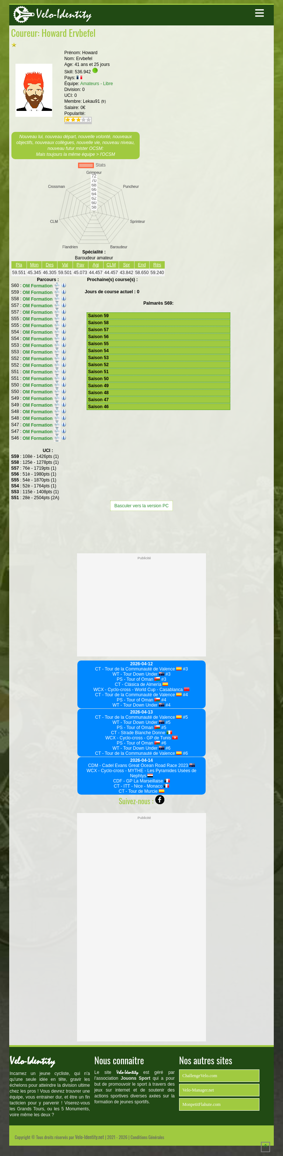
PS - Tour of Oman (138, 679)
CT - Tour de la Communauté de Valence (138, 669)
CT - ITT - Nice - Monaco (142, 786)
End (142, 264)
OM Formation (41, 285)
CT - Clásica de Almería (141, 684)
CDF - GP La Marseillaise (141, 781)
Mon (34, 264)
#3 (185, 669)
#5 (185, 717)
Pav (80, 264)
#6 (163, 743)
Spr (126, 264)
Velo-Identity (63, 14)
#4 (185, 694)
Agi (95, 264)
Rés (157, 264)
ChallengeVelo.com (199, 1075)
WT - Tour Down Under (138, 674)
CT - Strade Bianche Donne (141, 732)
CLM (111, 264)
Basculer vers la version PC (141, 505)
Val (65, 264)
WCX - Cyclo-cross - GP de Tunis (141, 737)
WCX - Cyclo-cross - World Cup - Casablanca (142, 689)
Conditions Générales (147, 1137)
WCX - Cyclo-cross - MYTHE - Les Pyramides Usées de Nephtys (141, 773)
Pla (19, 264)
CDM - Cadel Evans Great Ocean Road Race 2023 (141, 765)
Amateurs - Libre (96, 83)
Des (49, 264)
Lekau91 (94, 101)
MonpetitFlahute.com (201, 1104)
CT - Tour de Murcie (141, 791)
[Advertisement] (141, 531)
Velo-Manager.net (198, 1090)
